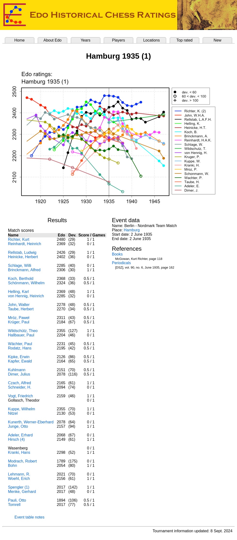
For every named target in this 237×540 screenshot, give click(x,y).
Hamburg (132, 230)
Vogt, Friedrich (20, 396)
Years (85, 40)
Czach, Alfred (19, 383)
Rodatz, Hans (19, 348)
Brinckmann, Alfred (24, 270)
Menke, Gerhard (22, 492)
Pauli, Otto (17, 500)
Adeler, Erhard (20, 435)
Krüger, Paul (18, 322)
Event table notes (29, 517)
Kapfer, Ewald (20, 361)
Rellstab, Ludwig (22, 252)
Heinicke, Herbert (23, 257)
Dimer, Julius (19, 374)
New (217, 40)
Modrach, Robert (22, 461)
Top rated (185, 40)
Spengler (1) (18, 487)
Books (117, 254)
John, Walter (19, 305)
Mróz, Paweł (18, 318)
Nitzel (13, 413)
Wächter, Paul (20, 344)
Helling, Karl (18, 292)
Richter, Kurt (18, 239)
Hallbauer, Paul (21, 335)
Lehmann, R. (19, 474)
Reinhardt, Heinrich (24, 244)
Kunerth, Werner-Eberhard (30, 422)
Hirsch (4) (16, 439)
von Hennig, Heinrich (26, 296)
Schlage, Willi (19, 265)
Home (19, 40)
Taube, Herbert (21, 309)
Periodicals (121, 263)
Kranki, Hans (19, 452)
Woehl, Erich (19, 478)
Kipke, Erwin (19, 357)
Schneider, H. (19, 387)
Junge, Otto (18, 426)
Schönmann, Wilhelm (26, 283)
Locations (151, 40)
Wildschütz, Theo (22, 331)
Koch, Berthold (20, 279)
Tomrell (14, 505)
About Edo (53, 40)
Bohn (12, 465)
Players (118, 40)
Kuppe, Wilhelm (21, 409)
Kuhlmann (16, 370)
